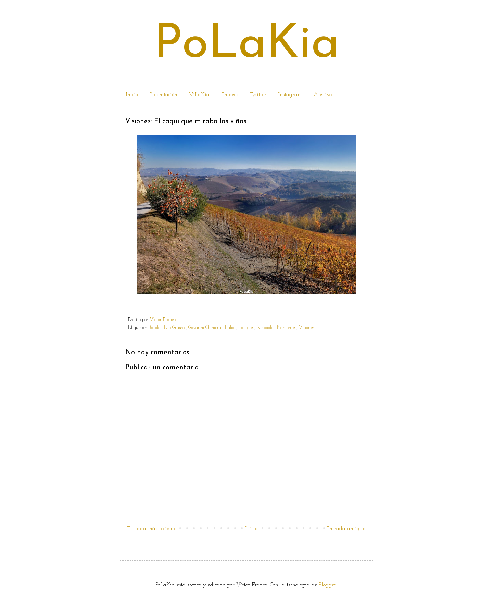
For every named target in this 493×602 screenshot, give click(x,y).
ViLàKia (199, 95)
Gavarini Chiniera (205, 327)
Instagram (290, 95)
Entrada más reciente (151, 528)
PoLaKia (246, 45)
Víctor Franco (163, 319)
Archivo (323, 95)
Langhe (246, 327)
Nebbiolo (265, 327)
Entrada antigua (346, 528)
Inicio (132, 95)
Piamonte (286, 327)
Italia (230, 327)
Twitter (258, 95)
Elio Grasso (175, 327)
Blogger (327, 585)
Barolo (155, 327)
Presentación (163, 95)
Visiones (307, 327)
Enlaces (229, 95)
